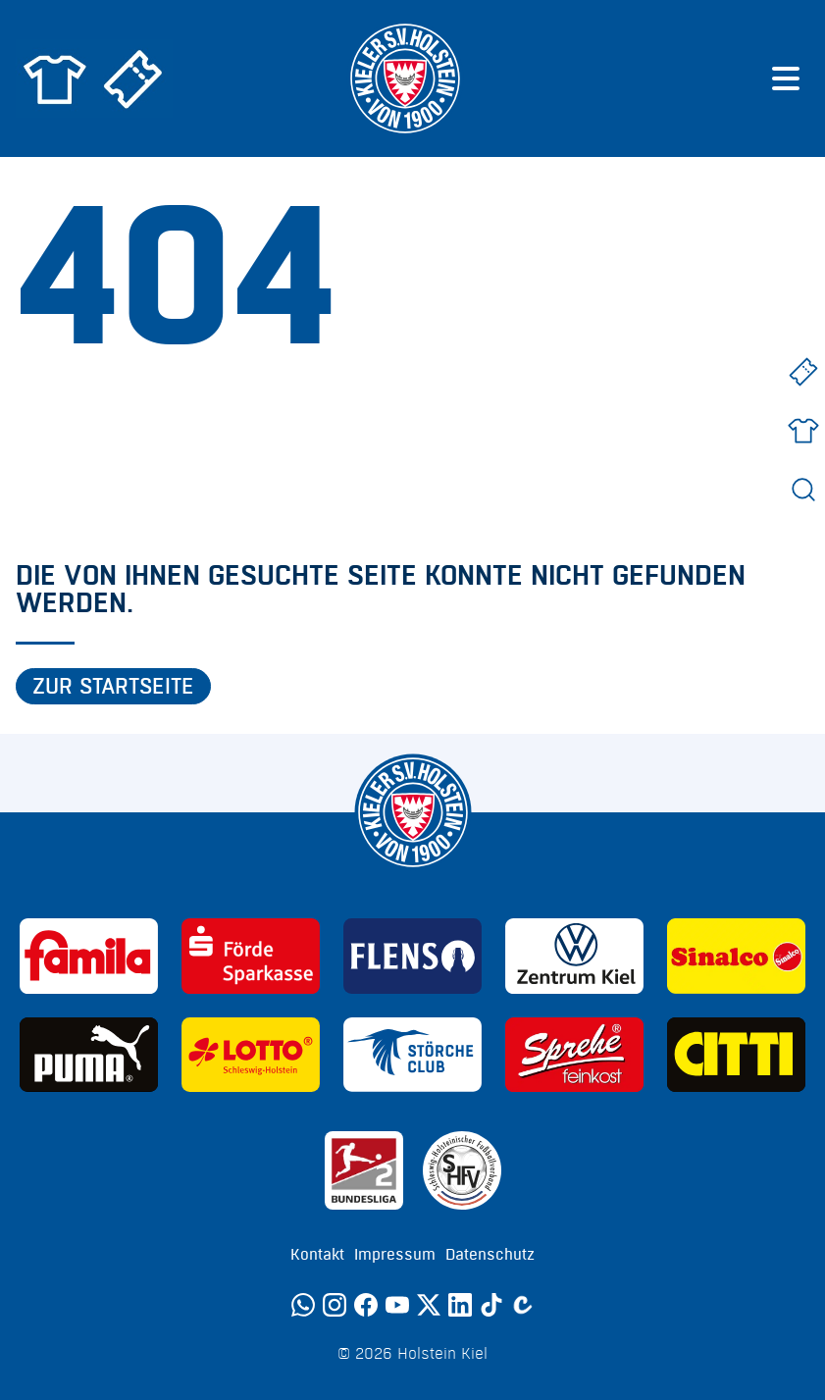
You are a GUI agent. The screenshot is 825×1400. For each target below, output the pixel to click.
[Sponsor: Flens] (412, 956)
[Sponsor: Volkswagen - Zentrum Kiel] (574, 956)
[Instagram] (334, 1305)
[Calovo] (523, 1305)
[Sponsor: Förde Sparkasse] (250, 956)
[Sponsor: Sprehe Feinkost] (574, 1055)
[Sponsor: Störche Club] (412, 1055)
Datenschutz (490, 1255)
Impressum (395, 1255)
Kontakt (317, 1255)
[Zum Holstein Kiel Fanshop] (55, 78)
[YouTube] (397, 1305)
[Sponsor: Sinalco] (736, 956)
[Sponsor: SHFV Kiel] (462, 1170)
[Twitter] (428, 1305)
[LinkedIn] (460, 1305)
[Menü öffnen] (785, 78)
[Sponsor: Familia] (89, 956)
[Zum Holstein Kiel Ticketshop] (133, 78)
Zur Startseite (113, 686)
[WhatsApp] (303, 1305)
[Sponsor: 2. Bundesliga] (364, 1170)
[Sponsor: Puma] (89, 1055)
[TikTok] (491, 1305)
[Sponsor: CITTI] (736, 1055)
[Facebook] (366, 1305)
